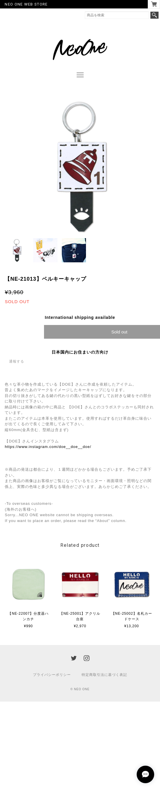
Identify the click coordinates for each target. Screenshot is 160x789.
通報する (16, 361)
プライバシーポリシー (52, 675)
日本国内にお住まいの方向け (80, 352)
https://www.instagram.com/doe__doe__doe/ (48, 446)
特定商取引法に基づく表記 (104, 675)
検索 (154, 15)
